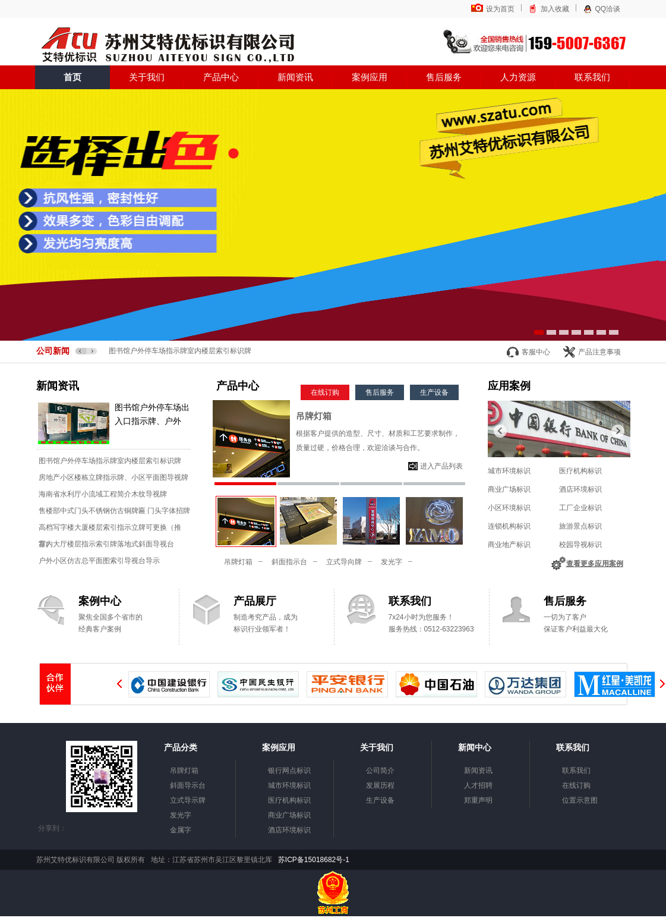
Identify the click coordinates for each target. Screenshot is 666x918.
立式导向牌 (344, 562)
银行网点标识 (289, 770)
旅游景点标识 (580, 526)
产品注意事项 (599, 352)
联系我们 (592, 77)
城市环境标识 (509, 471)
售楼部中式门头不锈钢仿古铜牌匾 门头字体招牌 (114, 511)
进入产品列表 (441, 466)
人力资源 (518, 77)
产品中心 (221, 77)
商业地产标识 (509, 544)
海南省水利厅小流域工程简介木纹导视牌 (103, 494)
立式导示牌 (188, 800)
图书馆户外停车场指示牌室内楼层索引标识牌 (180, 351)
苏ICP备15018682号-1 (312, 860)
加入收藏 (555, 9)
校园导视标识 (580, 544)
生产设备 (434, 392)
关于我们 (147, 77)
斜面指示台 (289, 562)
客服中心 (536, 352)
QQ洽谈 (608, 9)
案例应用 (369, 77)
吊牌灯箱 (314, 416)
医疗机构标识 (580, 471)
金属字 (180, 830)
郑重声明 (478, 800)
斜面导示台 (188, 785)
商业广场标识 (509, 489)
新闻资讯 (295, 77)
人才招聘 (478, 785)
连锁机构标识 (509, 526)
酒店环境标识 (580, 489)
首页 (72, 77)
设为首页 (500, 9)
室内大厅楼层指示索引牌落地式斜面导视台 (106, 544)
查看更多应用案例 (594, 563)
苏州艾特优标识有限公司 (167, 46)
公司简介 (380, 770)
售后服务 (444, 77)
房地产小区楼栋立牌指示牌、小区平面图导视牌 (113, 477)
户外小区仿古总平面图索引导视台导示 (99, 561)
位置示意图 (580, 800)
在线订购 (325, 392)
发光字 (391, 562)
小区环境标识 (509, 508)
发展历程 (380, 785)
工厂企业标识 (580, 508)
